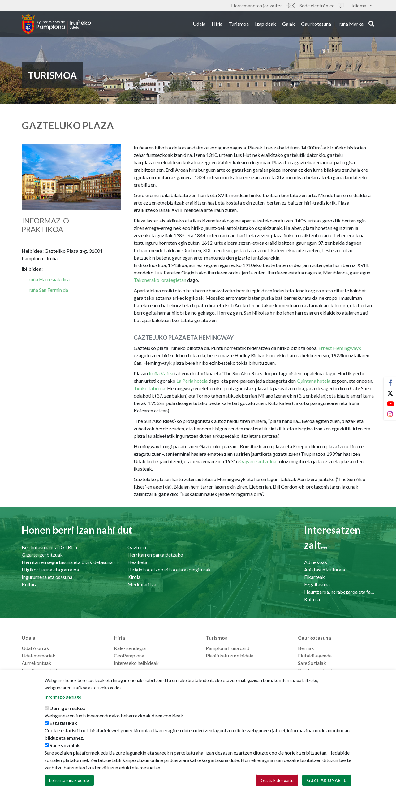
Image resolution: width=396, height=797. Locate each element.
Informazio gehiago (63, 698)
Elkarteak (314, 577)
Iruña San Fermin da (47, 290)
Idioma (361, 5)
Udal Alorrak (35, 648)
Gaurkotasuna (316, 24)
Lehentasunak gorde (69, 781)
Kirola (133, 577)
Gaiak (288, 24)
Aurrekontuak (36, 663)
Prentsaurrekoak (316, 670)
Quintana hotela (313, 381)
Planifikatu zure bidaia (229, 655)
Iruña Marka (350, 24)
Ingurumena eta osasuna (47, 577)
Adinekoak (315, 562)
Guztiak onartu (327, 781)
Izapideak (265, 24)
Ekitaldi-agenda (315, 655)
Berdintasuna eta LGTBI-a (49, 547)
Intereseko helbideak (136, 663)
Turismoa (239, 24)
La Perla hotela (192, 381)
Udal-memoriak (38, 655)
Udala (199, 24)
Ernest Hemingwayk (339, 348)
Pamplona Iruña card (227, 648)
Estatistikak (63, 724)
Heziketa (137, 562)
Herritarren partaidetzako (155, 555)
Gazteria (136, 547)
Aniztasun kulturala (324, 569)
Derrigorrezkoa (68, 710)
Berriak (306, 648)
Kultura (29, 584)
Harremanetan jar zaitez (263, 5)
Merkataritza (141, 584)
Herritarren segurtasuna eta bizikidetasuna (67, 562)
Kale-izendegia (130, 648)
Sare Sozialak (312, 663)
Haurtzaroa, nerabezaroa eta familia (339, 592)
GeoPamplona (129, 655)
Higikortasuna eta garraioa (50, 569)
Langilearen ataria (40, 670)
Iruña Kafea (161, 373)
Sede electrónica (321, 5)
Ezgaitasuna (317, 584)
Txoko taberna (149, 388)
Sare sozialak (65, 747)
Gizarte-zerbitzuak (42, 555)
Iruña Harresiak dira (48, 279)
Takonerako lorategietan (160, 280)
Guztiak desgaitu (277, 781)
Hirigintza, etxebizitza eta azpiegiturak (169, 569)
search (371, 24)
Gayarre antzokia (257, 461)
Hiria (217, 24)
